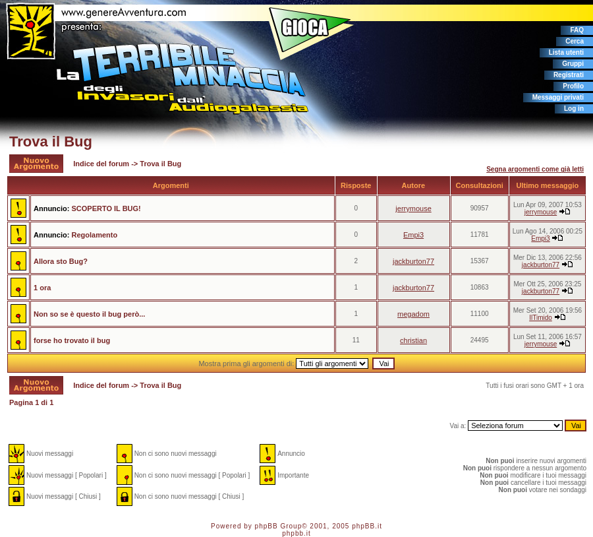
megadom (413, 314)
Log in (574, 108)
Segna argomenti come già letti (535, 169)
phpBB (266, 526)
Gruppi (573, 63)
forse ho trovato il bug (72, 340)
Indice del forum (101, 164)
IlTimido (540, 317)
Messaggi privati (558, 97)
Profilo (573, 86)
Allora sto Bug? (61, 261)
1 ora (42, 288)
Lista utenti (566, 52)
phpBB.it (367, 526)
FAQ (577, 30)
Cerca (574, 41)
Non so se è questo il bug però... (89, 314)
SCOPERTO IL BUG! (105, 208)
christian (413, 340)
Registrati (568, 75)
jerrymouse (413, 208)
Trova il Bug (50, 141)
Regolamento (94, 235)
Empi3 (413, 235)
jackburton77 (413, 261)
